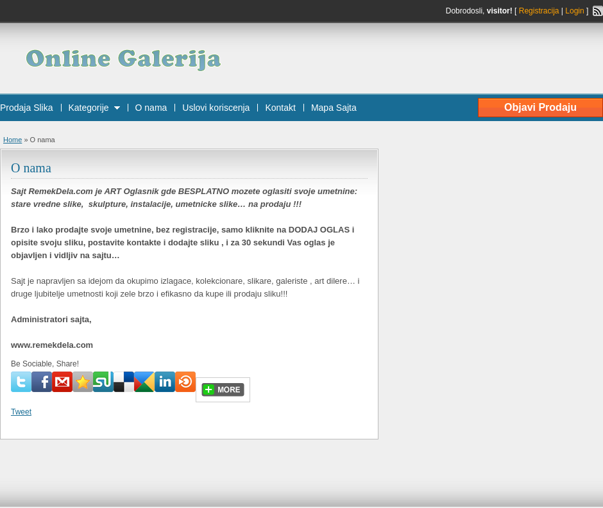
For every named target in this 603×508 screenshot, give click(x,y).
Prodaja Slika (26, 107)
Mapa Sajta (334, 107)
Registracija (539, 10)
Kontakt (280, 107)
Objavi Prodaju (540, 107)
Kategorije (89, 107)
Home (12, 139)
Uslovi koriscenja (216, 107)
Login (574, 10)
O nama (151, 107)
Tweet (21, 411)
